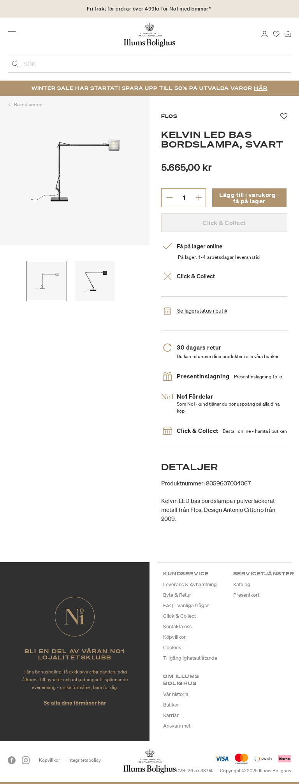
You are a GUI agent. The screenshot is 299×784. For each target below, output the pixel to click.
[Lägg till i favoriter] (284, 116)
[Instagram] (26, 760)
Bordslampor (28, 104)
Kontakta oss (177, 626)
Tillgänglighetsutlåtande (190, 658)
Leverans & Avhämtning (190, 584)
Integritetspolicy (84, 760)
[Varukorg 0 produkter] (288, 33)
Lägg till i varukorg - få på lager (249, 198)
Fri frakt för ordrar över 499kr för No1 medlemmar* (149, 8)
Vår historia (175, 694)
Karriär (171, 715)
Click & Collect (179, 616)
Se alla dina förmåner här (75, 702)
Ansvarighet (176, 725)
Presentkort (246, 595)
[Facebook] (12, 760)
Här (260, 88)
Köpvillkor (174, 637)
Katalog (241, 584)
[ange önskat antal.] (184, 197)
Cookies (172, 647)
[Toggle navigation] (14, 34)
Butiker (171, 704)
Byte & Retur (177, 595)
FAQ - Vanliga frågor (186, 605)
